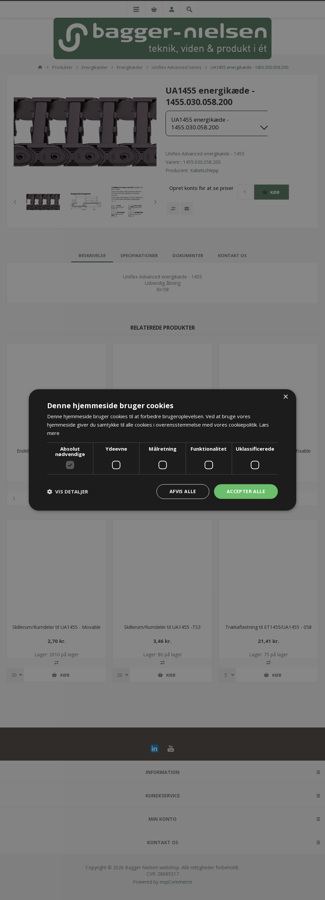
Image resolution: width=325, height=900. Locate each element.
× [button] (285, 397)
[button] (67, 491)
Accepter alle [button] (246, 491)
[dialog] (162, 450)
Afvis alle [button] (183, 491)
